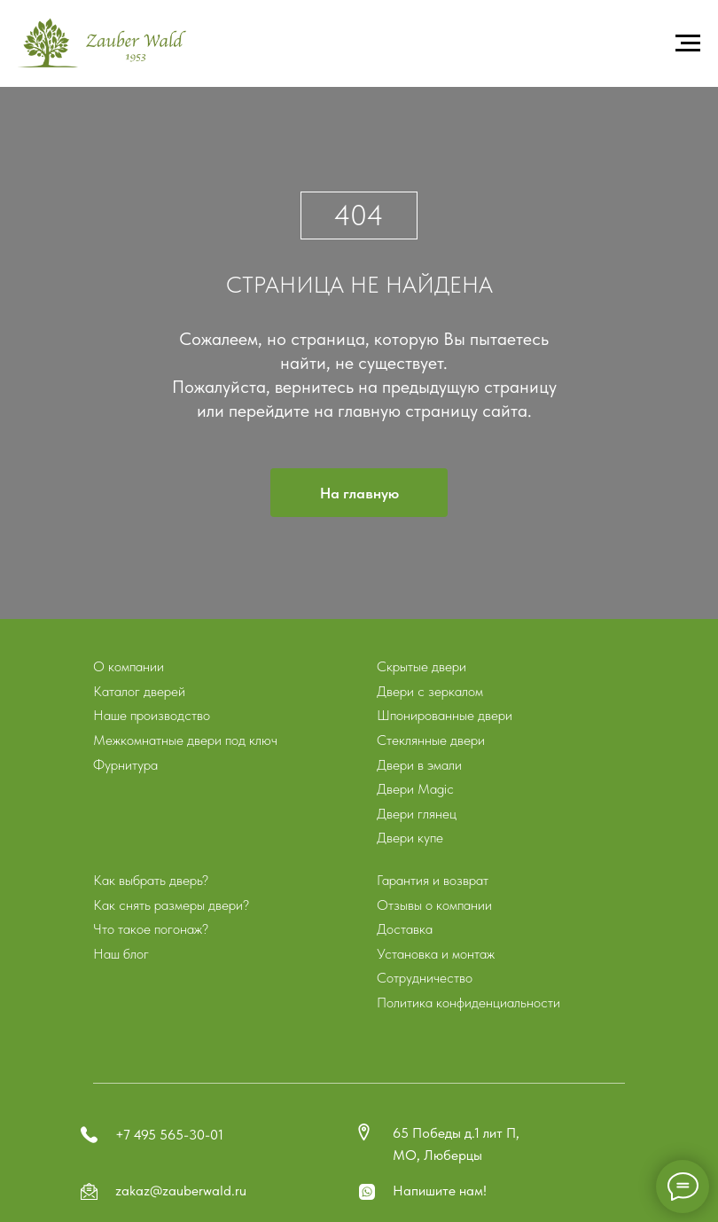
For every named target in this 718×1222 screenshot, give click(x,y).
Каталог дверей (139, 691)
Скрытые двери (421, 666)
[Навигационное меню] (687, 43)
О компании (128, 666)
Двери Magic (415, 788)
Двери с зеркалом (430, 691)
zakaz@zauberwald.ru (180, 1190)
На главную (359, 493)
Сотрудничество (424, 977)
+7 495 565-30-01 (169, 1134)
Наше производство (151, 715)
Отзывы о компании (434, 905)
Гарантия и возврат (432, 880)
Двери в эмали (419, 764)
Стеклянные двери (431, 740)
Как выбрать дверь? (150, 880)
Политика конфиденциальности (468, 1002)
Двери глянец (417, 813)
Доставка (405, 928)
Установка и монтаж (436, 953)
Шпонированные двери (444, 715)
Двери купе (410, 837)
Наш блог (121, 953)
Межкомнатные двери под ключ (185, 740)
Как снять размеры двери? (171, 905)
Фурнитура (125, 764)
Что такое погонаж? (150, 928)
